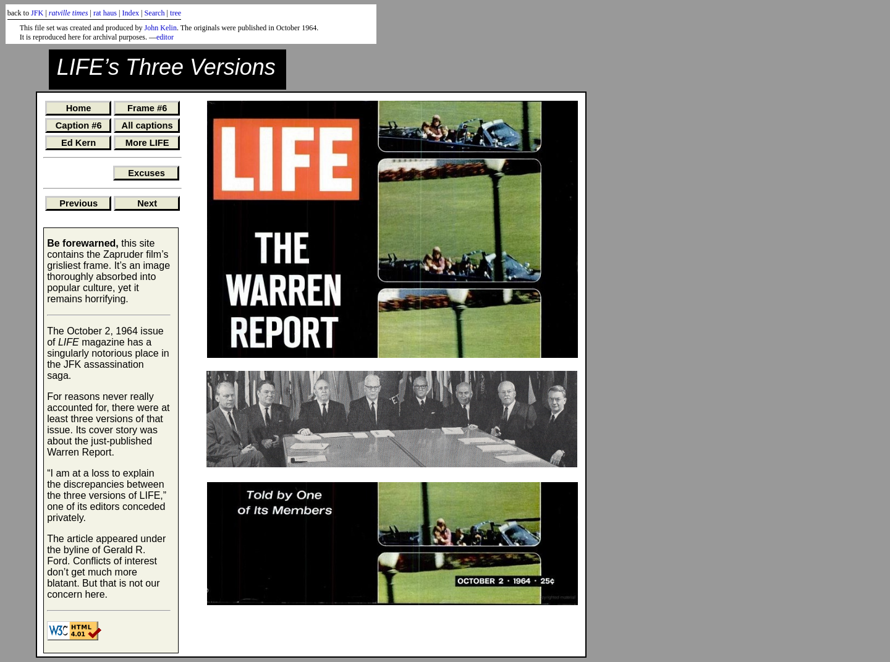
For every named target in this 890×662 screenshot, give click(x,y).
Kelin (168, 27)
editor (165, 37)
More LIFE (147, 143)
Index (130, 13)
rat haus (105, 13)
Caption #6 (79, 125)
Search (155, 13)
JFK (37, 13)
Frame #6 (147, 108)
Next (147, 203)
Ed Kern (78, 143)
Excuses (146, 173)
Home (78, 108)
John (152, 27)
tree (175, 13)
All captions (147, 125)
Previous (78, 203)
